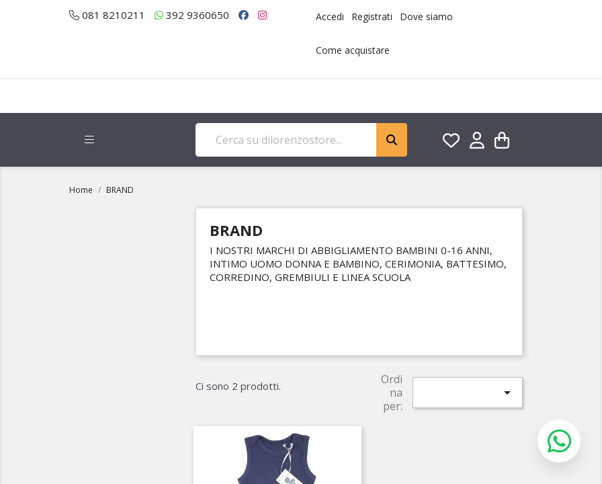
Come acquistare (353, 50)
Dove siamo (426, 16)
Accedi (330, 16)
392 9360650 (192, 15)
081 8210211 (107, 15)
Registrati (371, 16)
